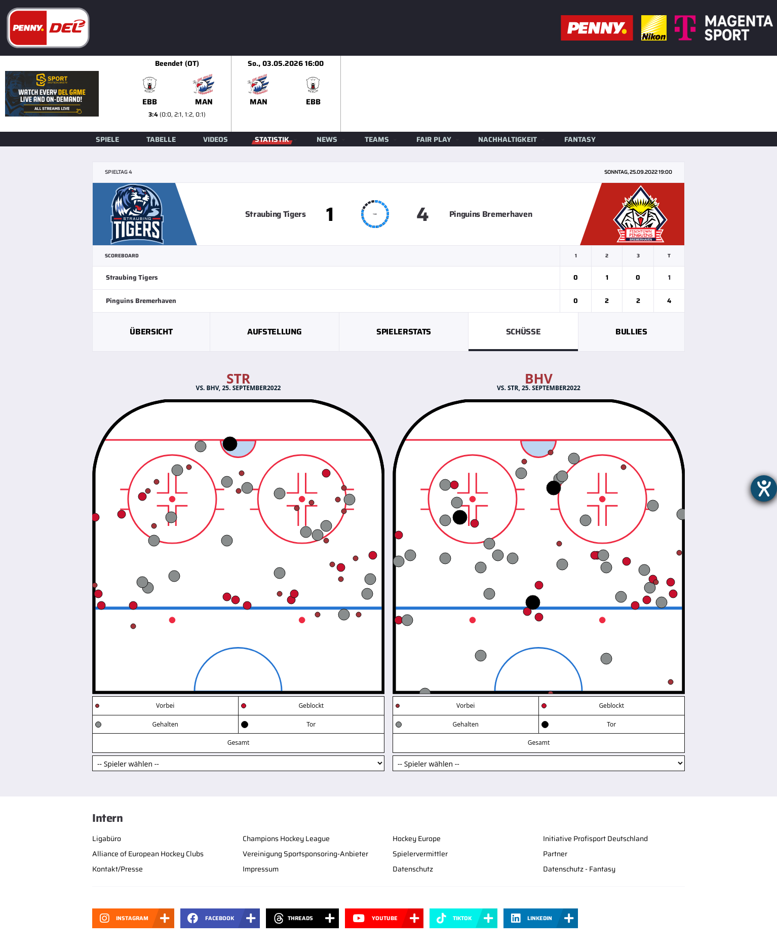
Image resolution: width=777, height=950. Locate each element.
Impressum (261, 869)
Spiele (107, 139)
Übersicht (151, 331)
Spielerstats (403, 331)
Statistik (272, 139)
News (327, 139)
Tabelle (161, 139)
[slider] (450, 94)
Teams (377, 139)
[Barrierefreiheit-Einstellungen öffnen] (764, 488)
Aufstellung (274, 331)
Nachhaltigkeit (507, 139)
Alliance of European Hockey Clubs (148, 853)
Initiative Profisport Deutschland (595, 838)
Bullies (631, 331)
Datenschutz (413, 869)
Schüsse (523, 331)
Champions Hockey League (286, 838)
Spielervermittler (420, 853)
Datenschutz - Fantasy (579, 869)
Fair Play (433, 139)
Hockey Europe (417, 838)
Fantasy (580, 139)
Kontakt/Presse (117, 869)
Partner (555, 853)
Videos (215, 139)
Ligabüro (106, 838)
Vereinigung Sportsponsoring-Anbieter (305, 853)
